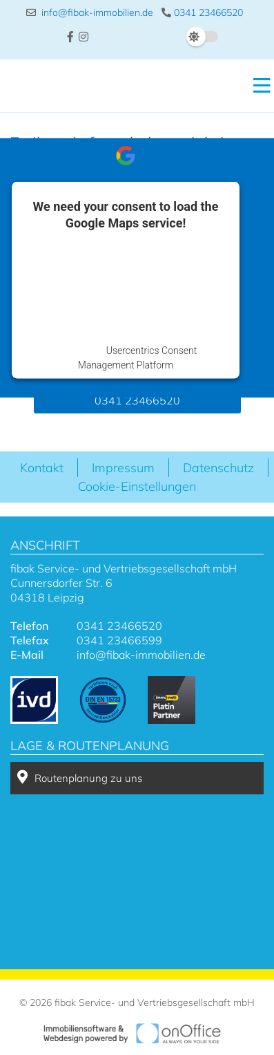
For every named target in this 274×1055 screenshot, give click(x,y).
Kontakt (41, 468)
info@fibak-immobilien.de (89, 12)
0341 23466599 (119, 640)
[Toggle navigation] (258, 85)
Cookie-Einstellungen (137, 486)
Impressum (123, 468)
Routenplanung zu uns (79, 777)
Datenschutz (218, 468)
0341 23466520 (202, 12)
